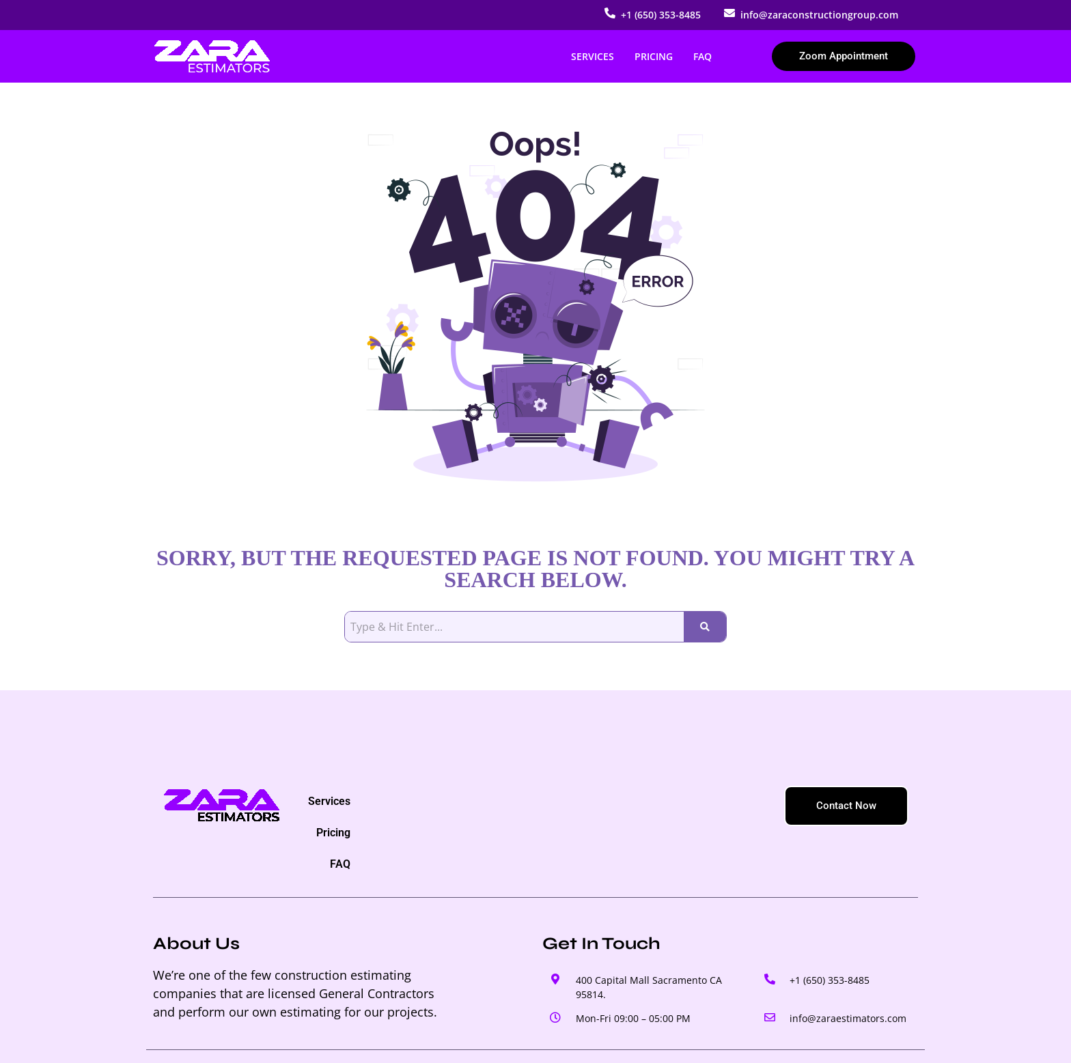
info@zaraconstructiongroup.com (819, 14)
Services (592, 56)
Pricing (654, 56)
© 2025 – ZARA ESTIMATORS (225, 1038)
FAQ (702, 56)
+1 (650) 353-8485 (661, 14)
